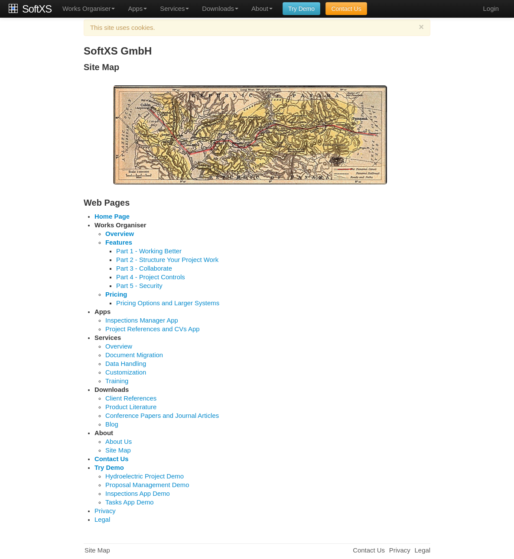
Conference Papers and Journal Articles (162, 415)
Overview (119, 233)
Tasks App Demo (129, 502)
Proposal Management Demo (147, 484)
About (262, 8)
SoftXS (37, 8)
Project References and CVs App (152, 329)
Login (491, 8)
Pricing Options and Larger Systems (167, 303)
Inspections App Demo (137, 493)
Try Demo (301, 8)
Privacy (105, 510)
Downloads (220, 8)
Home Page (112, 216)
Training (116, 381)
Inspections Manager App (141, 320)
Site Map (118, 450)
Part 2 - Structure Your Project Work (167, 259)
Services (174, 8)
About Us (118, 441)
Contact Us (346, 8)
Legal (102, 519)
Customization (125, 372)
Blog (111, 424)
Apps (137, 8)
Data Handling (125, 363)
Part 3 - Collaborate (144, 268)
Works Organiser (88, 8)
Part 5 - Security (139, 285)
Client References (130, 398)
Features (118, 242)
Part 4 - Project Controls (150, 277)
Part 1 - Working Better (149, 251)
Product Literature (130, 407)
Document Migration (134, 355)
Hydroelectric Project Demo (144, 476)
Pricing (116, 294)
